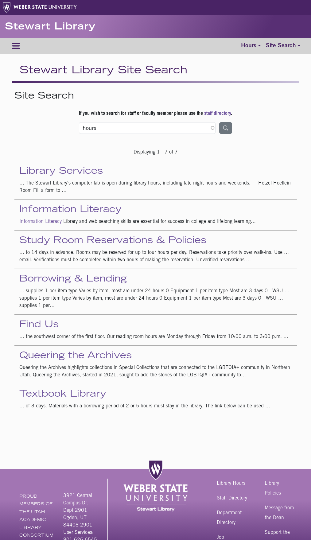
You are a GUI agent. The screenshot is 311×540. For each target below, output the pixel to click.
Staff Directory (232, 498)
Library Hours (231, 483)
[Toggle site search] (283, 46)
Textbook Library (62, 394)
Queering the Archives (75, 356)
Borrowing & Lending (73, 279)
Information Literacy (70, 210)
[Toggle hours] (251, 46)
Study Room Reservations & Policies (112, 241)
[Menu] (16, 46)
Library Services (61, 171)
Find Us (39, 325)
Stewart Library (50, 27)
